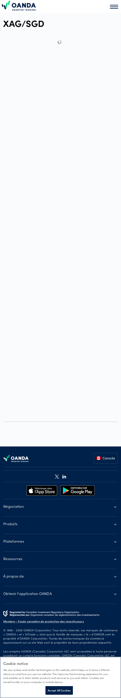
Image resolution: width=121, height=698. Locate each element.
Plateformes (13, 542)
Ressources (13, 559)
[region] (60, 677)
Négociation (13, 507)
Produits (10, 524)
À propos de (13, 577)
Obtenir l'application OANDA (27, 594)
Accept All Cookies (59, 690)
